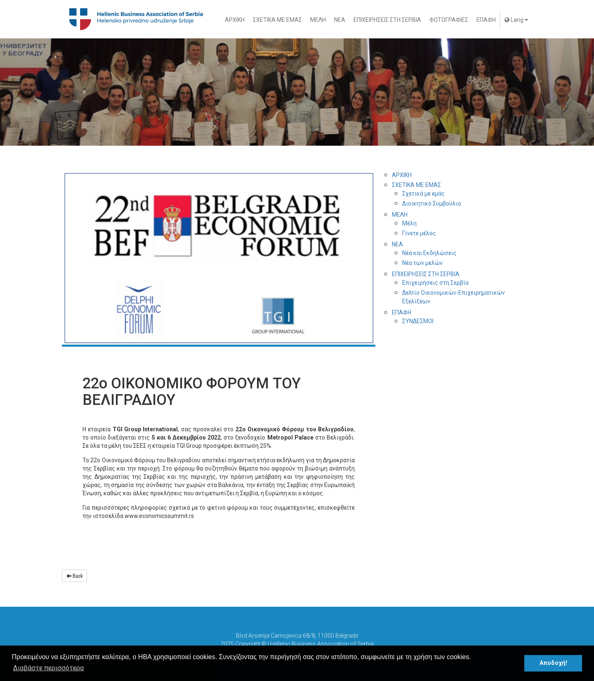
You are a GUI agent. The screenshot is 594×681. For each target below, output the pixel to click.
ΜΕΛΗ (318, 20)
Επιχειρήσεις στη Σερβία (435, 282)
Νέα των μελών (422, 263)
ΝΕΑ (339, 20)
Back (74, 575)
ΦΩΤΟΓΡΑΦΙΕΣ (448, 20)
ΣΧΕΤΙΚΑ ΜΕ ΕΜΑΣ (277, 20)
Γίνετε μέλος (419, 233)
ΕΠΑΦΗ (486, 20)
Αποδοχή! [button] (553, 663)
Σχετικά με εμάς (423, 193)
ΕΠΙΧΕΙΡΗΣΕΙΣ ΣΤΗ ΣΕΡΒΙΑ (387, 20)
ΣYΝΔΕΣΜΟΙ (418, 321)
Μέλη (409, 223)
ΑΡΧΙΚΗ (235, 20)
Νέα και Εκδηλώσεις (429, 253)
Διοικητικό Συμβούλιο (431, 203)
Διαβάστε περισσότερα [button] (48, 668)
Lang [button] (516, 20)
